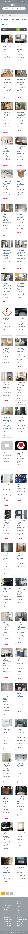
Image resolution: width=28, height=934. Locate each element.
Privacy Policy (7, 912)
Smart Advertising (21, 909)
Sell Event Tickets (8, 923)
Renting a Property (22, 919)
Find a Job (19, 923)
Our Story (6, 903)
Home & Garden (8, 15)
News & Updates (8, 905)
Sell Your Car (7, 921)
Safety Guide (20, 907)
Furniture (14, 11)
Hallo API (19, 910)
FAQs (18, 912)
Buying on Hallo (21, 917)
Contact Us (6, 907)
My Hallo (21, 1)
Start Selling (7, 917)
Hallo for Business (8, 919)
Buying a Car (20, 921)
